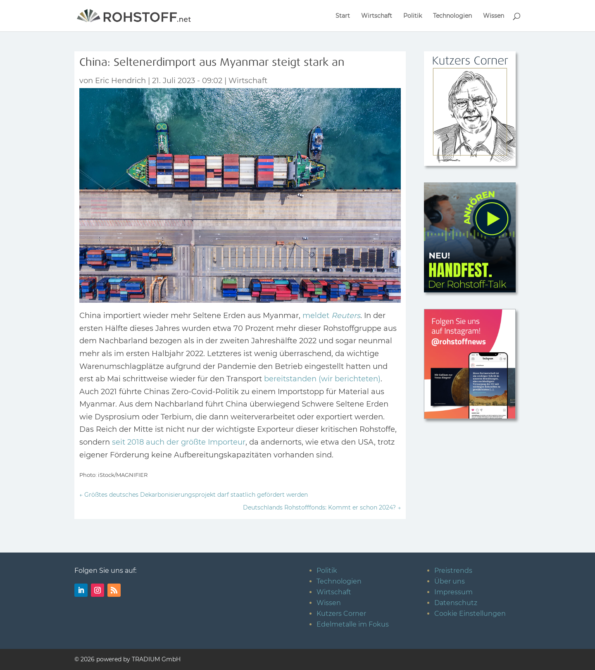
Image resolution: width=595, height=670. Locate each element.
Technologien (452, 16)
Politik (412, 16)
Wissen (493, 16)
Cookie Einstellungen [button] (470, 613)
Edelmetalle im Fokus (353, 624)
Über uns (449, 581)
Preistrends (453, 570)
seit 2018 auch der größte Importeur (178, 442)
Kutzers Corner (341, 613)
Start (343, 16)
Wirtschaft (376, 16)
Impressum (453, 592)
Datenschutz (455, 603)
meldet (331, 315)
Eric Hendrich (120, 80)
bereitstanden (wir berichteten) (322, 378)
